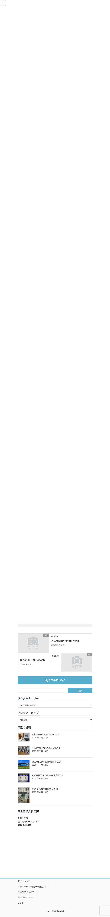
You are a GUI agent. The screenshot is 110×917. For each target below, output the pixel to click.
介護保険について (26, 891)
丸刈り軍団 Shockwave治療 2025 (47, 775)
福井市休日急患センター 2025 (45, 734)
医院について (24, 881)
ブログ (21, 902)
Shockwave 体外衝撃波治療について (34, 886)
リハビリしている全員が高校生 (46, 748)
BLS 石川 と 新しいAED (32, 660)
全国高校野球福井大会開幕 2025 (46, 761)
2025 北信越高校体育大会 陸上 (46, 789)
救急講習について (26, 897)
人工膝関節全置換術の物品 (65, 640)
